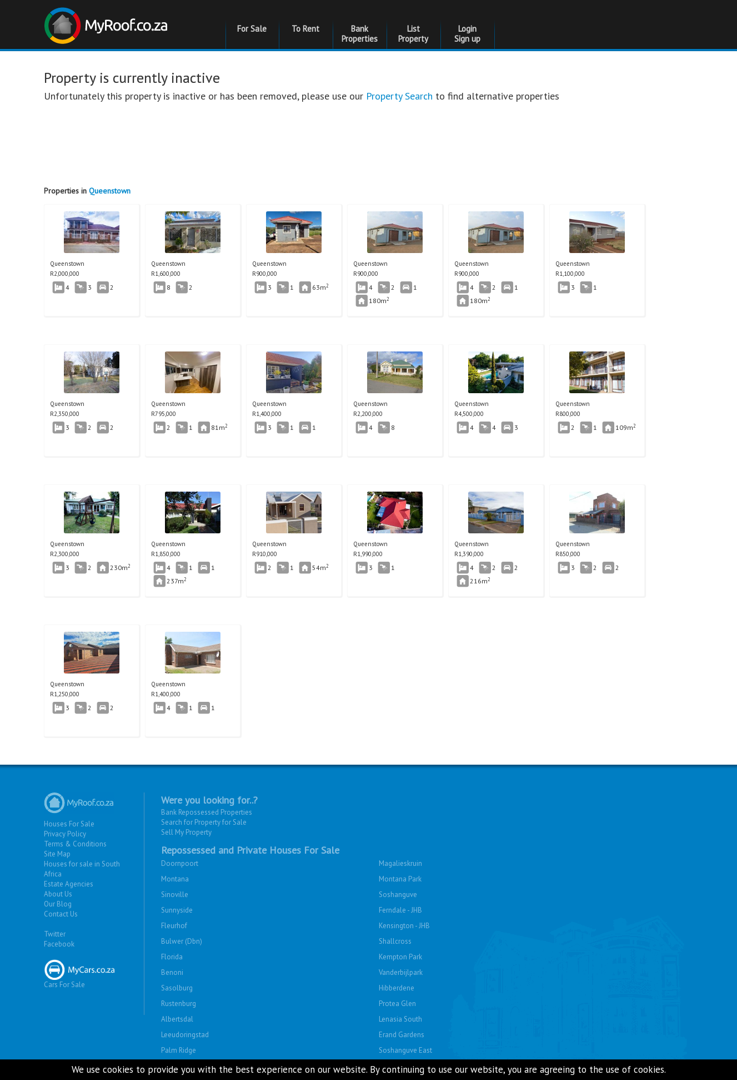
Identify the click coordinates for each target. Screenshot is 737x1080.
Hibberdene (396, 988)
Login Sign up (467, 33)
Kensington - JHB (404, 925)
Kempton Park (400, 957)
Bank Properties (360, 33)
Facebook (59, 944)
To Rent (305, 28)
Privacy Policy (65, 834)
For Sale (252, 28)
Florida (172, 957)
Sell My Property (186, 832)
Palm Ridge (178, 1050)
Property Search (399, 96)
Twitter (55, 934)
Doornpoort (179, 863)
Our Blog (58, 904)
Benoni (172, 972)
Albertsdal (177, 1019)
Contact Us (61, 914)
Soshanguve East (405, 1050)
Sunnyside (177, 910)
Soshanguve (398, 894)
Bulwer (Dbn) (181, 941)
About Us (58, 894)
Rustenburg (178, 1003)
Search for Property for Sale (204, 822)
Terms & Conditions (75, 844)
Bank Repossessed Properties (206, 812)
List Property (413, 33)
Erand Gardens (401, 1034)
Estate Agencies (68, 884)
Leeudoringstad (185, 1034)
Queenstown (110, 191)
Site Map (57, 854)
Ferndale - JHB (400, 910)
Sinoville (174, 894)
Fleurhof (174, 925)
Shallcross (395, 941)
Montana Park (400, 879)
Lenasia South (400, 1019)
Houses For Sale (69, 824)
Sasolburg (177, 988)
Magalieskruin (400, 863)
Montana (175, 879)
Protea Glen (397, 1003)
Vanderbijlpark (401, 972)
